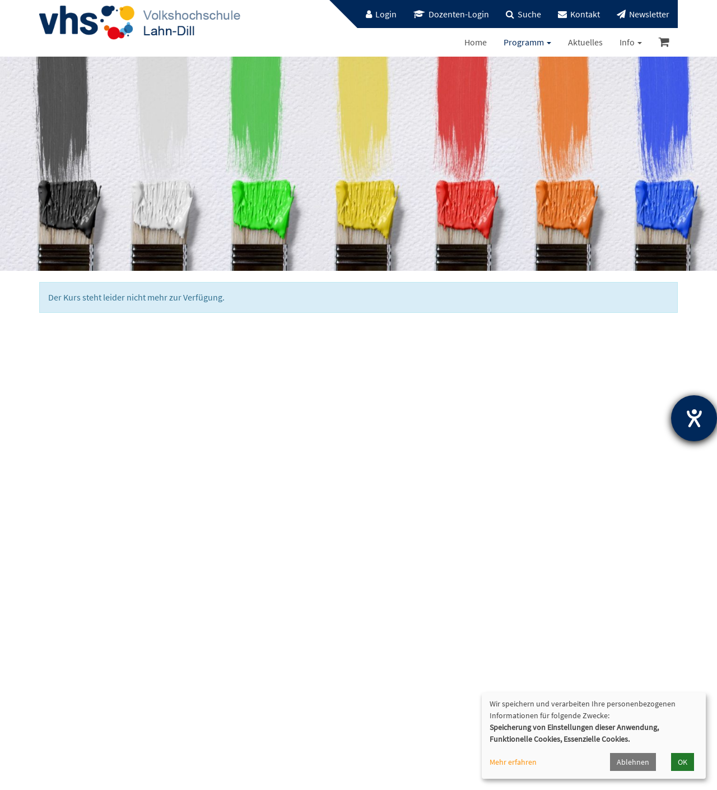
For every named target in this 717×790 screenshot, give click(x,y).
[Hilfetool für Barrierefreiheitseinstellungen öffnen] (694, 418)
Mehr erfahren (513, 762)
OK (682, 762)
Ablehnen (633, 762)
